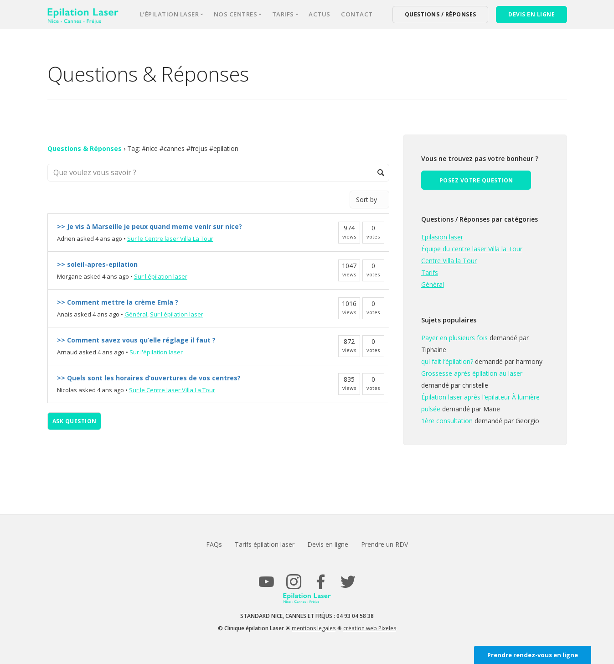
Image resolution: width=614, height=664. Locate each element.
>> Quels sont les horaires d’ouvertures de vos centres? (149, 378)
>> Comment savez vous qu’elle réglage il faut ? (136, 340)
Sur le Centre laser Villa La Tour (170, 238)
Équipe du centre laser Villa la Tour (471, 248)
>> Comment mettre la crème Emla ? (117, 302)
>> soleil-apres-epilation (97, 264)
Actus (319, 14)
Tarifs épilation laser (264, 544)
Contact (357, 14)
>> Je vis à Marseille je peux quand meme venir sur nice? (149, 226)
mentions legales (313, 628)
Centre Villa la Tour (449, 260)
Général (135, 314)
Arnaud (67, 352)
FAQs (213, 544)
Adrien (66, 238)
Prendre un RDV (385, 544)
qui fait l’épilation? (447, 361)
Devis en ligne (328, 544)
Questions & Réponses (84, 148)
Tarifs (429, 272)
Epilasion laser (442, 237)
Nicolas (67, 390)
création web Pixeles (369, 628)
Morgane (69, 276)
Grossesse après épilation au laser (471, 373)
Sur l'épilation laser (160, 276)
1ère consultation (447, 420)
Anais (64, 314)
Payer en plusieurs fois (454, 337)
